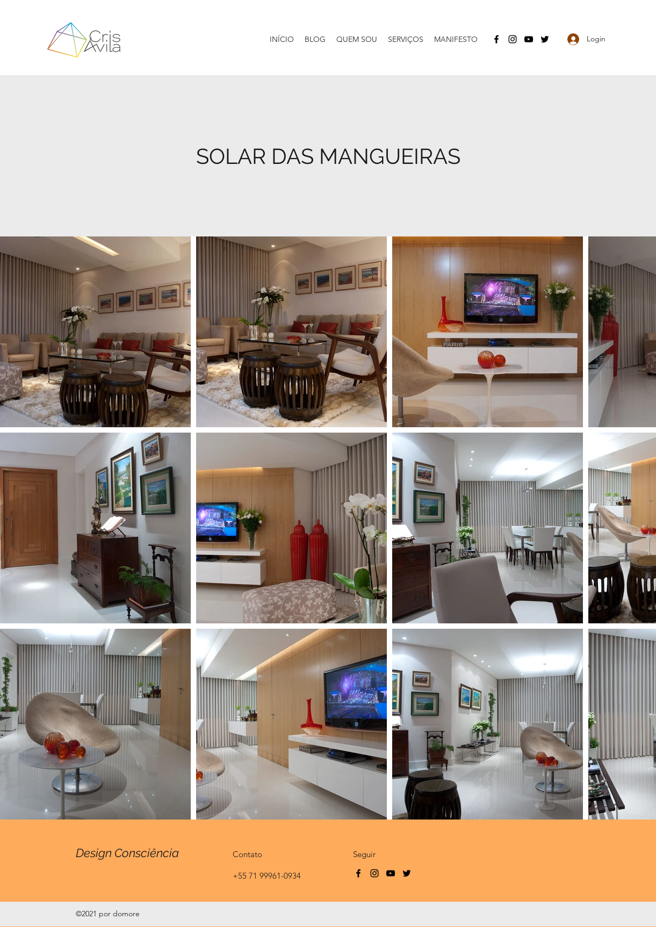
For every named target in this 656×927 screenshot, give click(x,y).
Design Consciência (127, 853)
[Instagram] (512, 39)
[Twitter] (544, 39)
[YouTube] (528, 39)
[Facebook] (496, 39)
